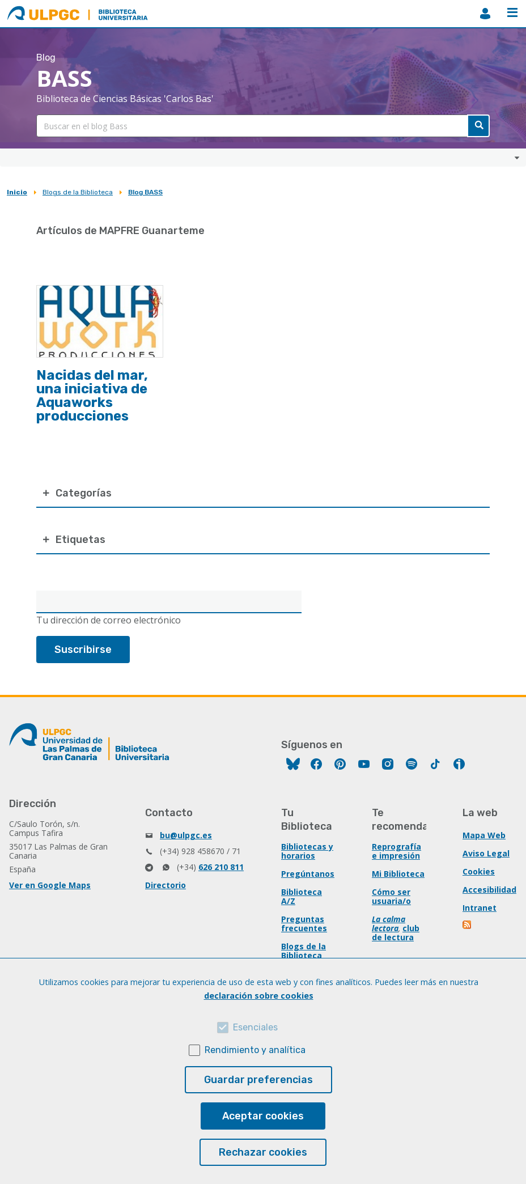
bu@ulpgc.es (186, 835)
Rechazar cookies (263, 1152)
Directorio (165, 885)
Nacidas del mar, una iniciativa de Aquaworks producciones (92, 395)
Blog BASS (145, 192)
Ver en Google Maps (50, 885)
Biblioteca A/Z (301, 896)
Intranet (480, 907)
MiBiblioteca (485, 13)
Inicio (17, 192)
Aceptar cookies (263, 1116)
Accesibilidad (489, 889)
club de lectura (395, 933)
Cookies (479, 871)
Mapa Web (484, 835)
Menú (512, 12)
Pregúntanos (307, 873)
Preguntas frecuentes (304, 923)
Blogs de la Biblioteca (78, 192)
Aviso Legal (486, 853)
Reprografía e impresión (396, 851)
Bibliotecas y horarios (307, 851)
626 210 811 (221, 867)
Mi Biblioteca (398, 873)
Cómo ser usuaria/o (391, 896)
